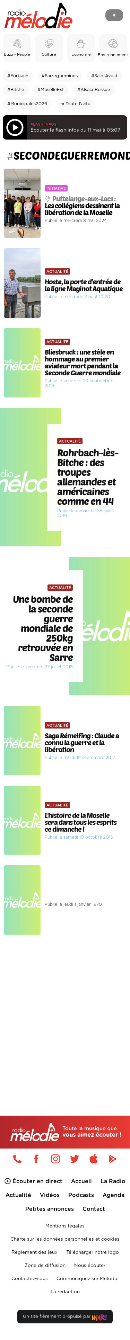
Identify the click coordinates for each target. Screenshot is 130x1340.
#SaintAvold (104, 76)
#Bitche (15, 90)
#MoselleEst (50, 90)
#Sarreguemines (60, 76)
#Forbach (17, 76)
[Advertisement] (65, 1010)
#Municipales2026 (27, 104)
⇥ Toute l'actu (75, 104)
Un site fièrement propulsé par (65, 1318)
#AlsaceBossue (93, 90)
